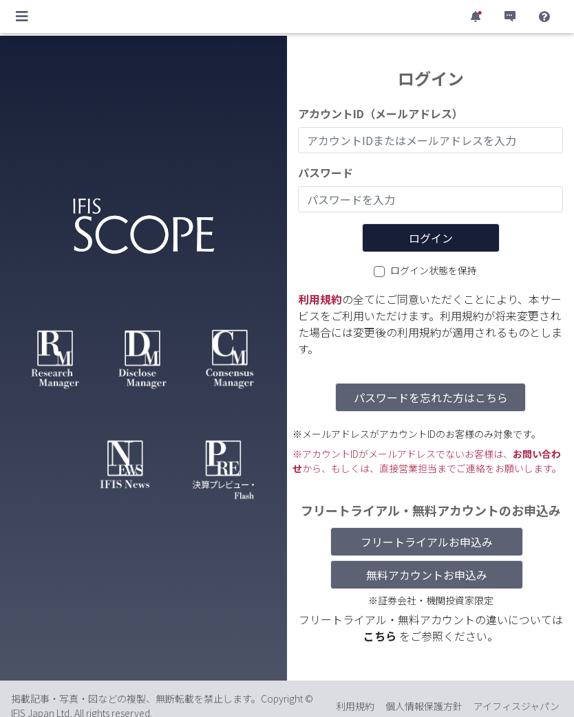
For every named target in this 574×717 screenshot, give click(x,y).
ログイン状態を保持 (433, 270)
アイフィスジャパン (517, 706)
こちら (381, 636)
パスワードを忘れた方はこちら (431, 397)
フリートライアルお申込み (427, 541)
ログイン (431, 238)
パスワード (325, 172)
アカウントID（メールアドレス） (380, 113)
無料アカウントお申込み (426, 574)
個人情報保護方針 (424, 706)
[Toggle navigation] (22, 16)
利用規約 (320, 299)
